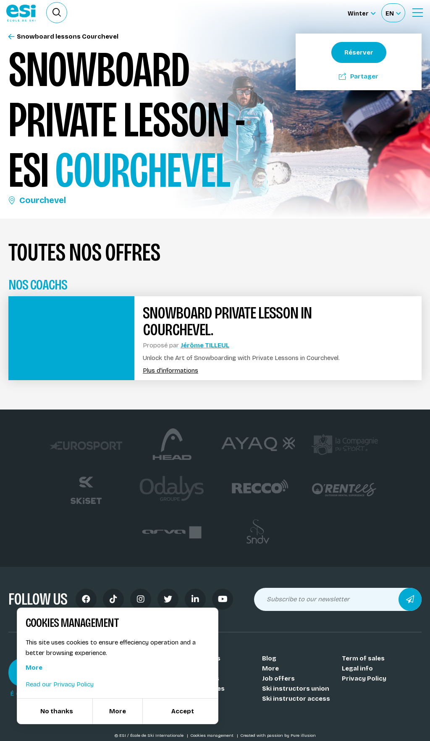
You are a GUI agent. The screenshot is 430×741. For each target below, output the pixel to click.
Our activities (203, 688)
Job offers (278, 678)
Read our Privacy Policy (60, 684)
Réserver (358, 52)
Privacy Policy (364, 678)
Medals (193, 698)
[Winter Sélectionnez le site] (361, 12)
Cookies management (212, 735)
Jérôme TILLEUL (205, 345)
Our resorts (200, 678)
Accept (182, 711)
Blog (269, 658)
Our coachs (200, 668)
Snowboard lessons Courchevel (63, 37)
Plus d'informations (170, 371)
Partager (358, 76)
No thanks (56, 711)
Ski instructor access (296, 698)
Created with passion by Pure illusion (278, 735)
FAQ (188, 708)
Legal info (357, 668)
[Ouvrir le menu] (417, 12)
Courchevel (37, 200)
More (270, 668)
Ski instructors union (295, 688)
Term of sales (363, 658)
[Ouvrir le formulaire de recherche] (56, 12)
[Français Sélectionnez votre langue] (393, 12)
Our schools (201, 658)
